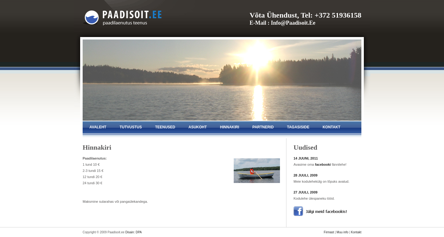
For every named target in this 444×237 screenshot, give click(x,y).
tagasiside (298, 127)
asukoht (197, 127)
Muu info (342, 232)
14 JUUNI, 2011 (306, 158)
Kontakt (356, 232)
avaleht (97, 127)
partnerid (263, 127)
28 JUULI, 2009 (306, 175)
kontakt (331, 127)
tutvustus (131, 127)
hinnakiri (229, 127)
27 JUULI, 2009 (306, 192)
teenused (165, 127)
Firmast (329, 232)
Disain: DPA (133, 232)
